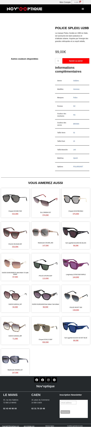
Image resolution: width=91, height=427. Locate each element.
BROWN (76, 124)
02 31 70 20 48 (38, 409)
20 (74, 141)
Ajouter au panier (76, 61)
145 (74, 150)
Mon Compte (65, 2)
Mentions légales (50, 426)
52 (74, 133)
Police (75, 98)
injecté (75, 158)
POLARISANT (78, 167)
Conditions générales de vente (75, 426)
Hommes (76, 89)
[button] (83, 9)
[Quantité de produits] (58, 61)
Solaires (76, 80)
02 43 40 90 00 (10, 409)
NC (74, 106)
